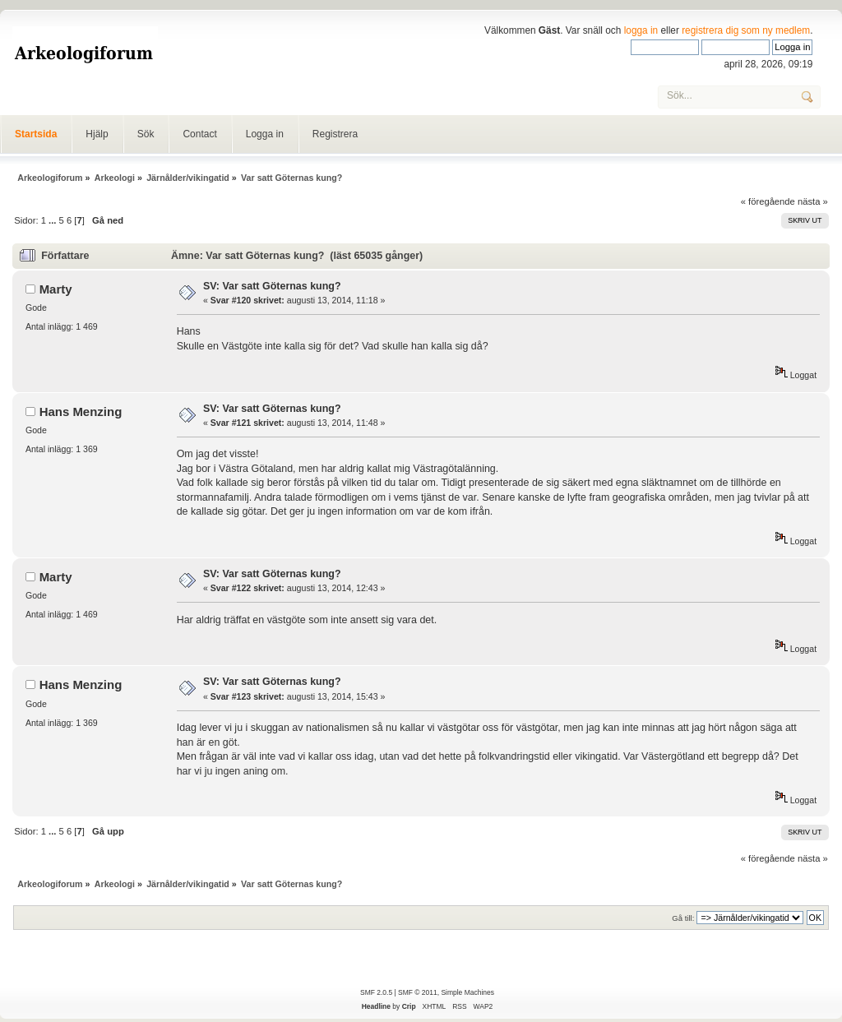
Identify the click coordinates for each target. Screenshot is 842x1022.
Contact (199, 134)
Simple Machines (467, 992)
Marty (55, 289)
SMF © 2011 (417, 992)
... (53, 220)
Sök (146, 134)
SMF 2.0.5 (376, 992)
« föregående (768, 201)
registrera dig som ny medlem (746, 30)
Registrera (335, 134)
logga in (641, 30)
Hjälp (97, 134)
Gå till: (683, 918)
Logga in (265, 134)
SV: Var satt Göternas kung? (272, 286)
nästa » (813, 201)
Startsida (36, 134)
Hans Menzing (81, 412)
